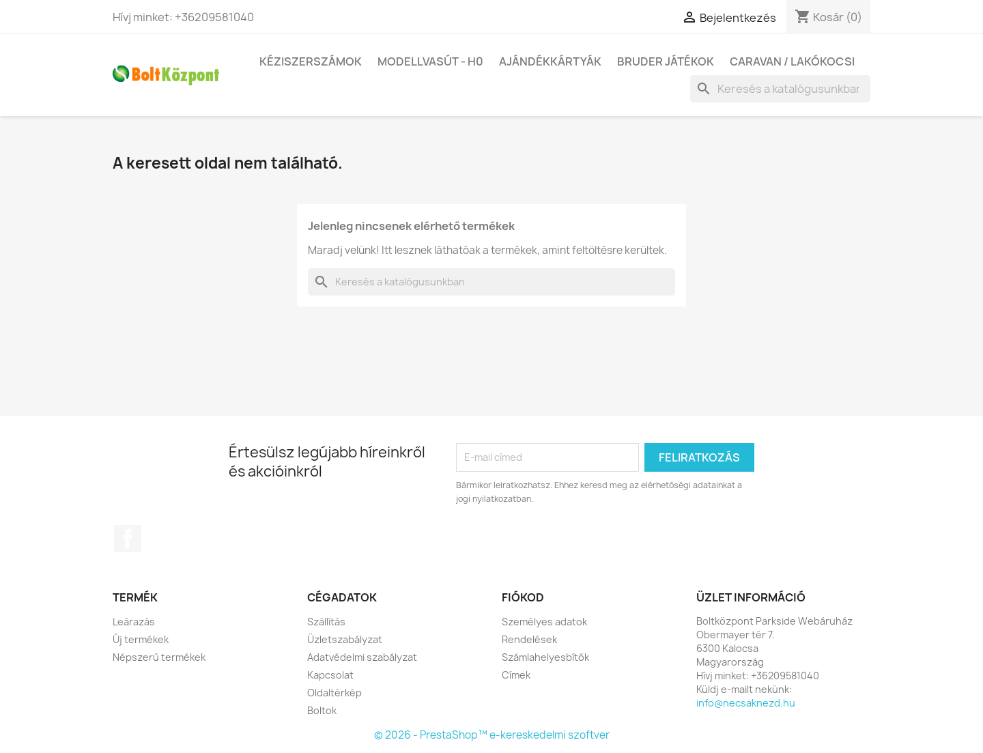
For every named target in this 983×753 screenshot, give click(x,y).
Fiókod (523, 597)
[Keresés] (780, 88)
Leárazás (134, 621)
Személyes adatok (544, 621)
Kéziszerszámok (310, 61)
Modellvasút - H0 (430, 61)
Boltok (322, 710)
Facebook (127, 538)
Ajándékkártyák (550, 61)
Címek (516, 674)
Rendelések (529, 639)
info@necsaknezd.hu (745, 702)
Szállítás (326, 621)
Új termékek (141, 639)
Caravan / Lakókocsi (792, 61)
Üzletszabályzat (344, 639)
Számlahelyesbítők (545, 657)
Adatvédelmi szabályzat (362, 657)
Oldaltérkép (334, 692)
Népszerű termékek (159, 657)
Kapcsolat (330, 674)
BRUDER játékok (665, 61)
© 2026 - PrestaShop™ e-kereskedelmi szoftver (492, 735)
